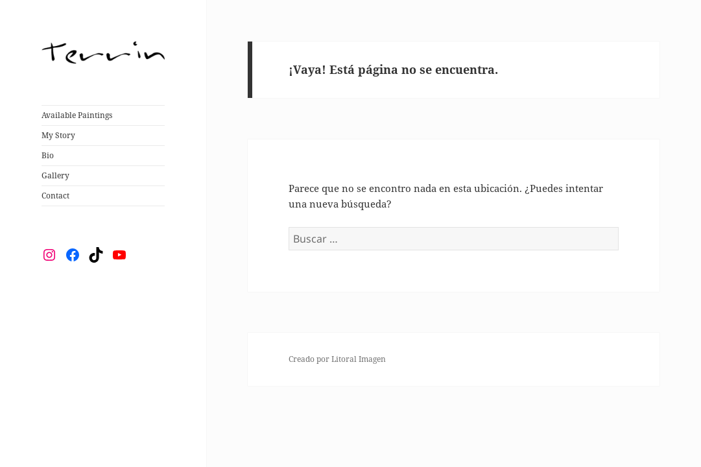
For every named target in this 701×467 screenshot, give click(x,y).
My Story (58, 135)
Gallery (55, 175)
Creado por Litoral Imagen (337, 359)
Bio (48, 155)
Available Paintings (77, 115)
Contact (55, 195)
